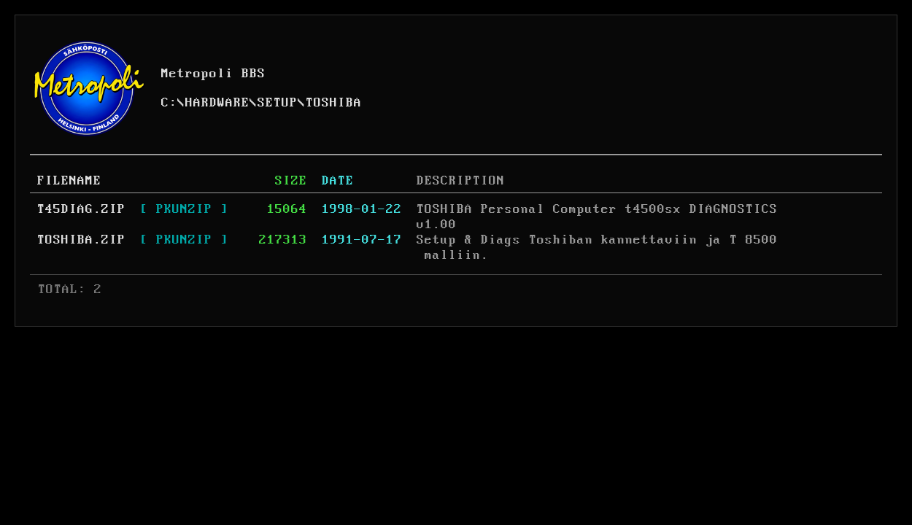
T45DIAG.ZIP (81, 209)
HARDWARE (217, 103)
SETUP (278, 103)
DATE (338, 181)
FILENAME (69, 181)
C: (169, 103)
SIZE (291, 181)
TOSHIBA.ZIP (81, 240)
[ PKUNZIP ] (184, 209)
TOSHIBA (334, 103)
